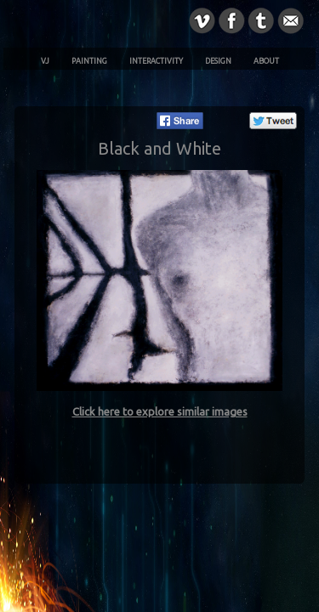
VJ (45, 61)
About (266, 61)
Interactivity (156, 61)
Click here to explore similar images (160, 411)
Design (218, 61)
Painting (89, 61)
